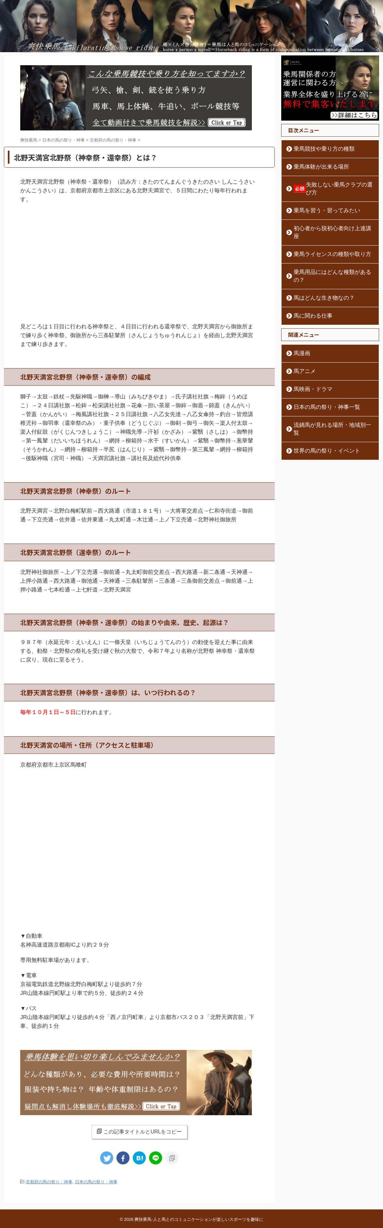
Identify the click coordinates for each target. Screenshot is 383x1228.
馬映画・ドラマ (309, 365)
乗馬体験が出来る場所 (315, 167)
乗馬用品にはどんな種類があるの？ (329, 256)
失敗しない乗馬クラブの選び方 (331, 185)
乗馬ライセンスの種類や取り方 (325, 238)
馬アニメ (302, 348)
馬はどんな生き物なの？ (318, 274)
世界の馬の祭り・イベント (320, 419)
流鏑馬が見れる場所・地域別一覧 (327, 401)
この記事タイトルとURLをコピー (139, 1131)
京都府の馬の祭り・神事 (49, 1181)
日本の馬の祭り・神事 (96, 1181)
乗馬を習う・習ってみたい (320, 202)
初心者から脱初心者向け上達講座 (327, 220)
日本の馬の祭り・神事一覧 (320, 383)
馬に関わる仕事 (309, 292)
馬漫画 (299, 330)
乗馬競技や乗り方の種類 (318, 149)
